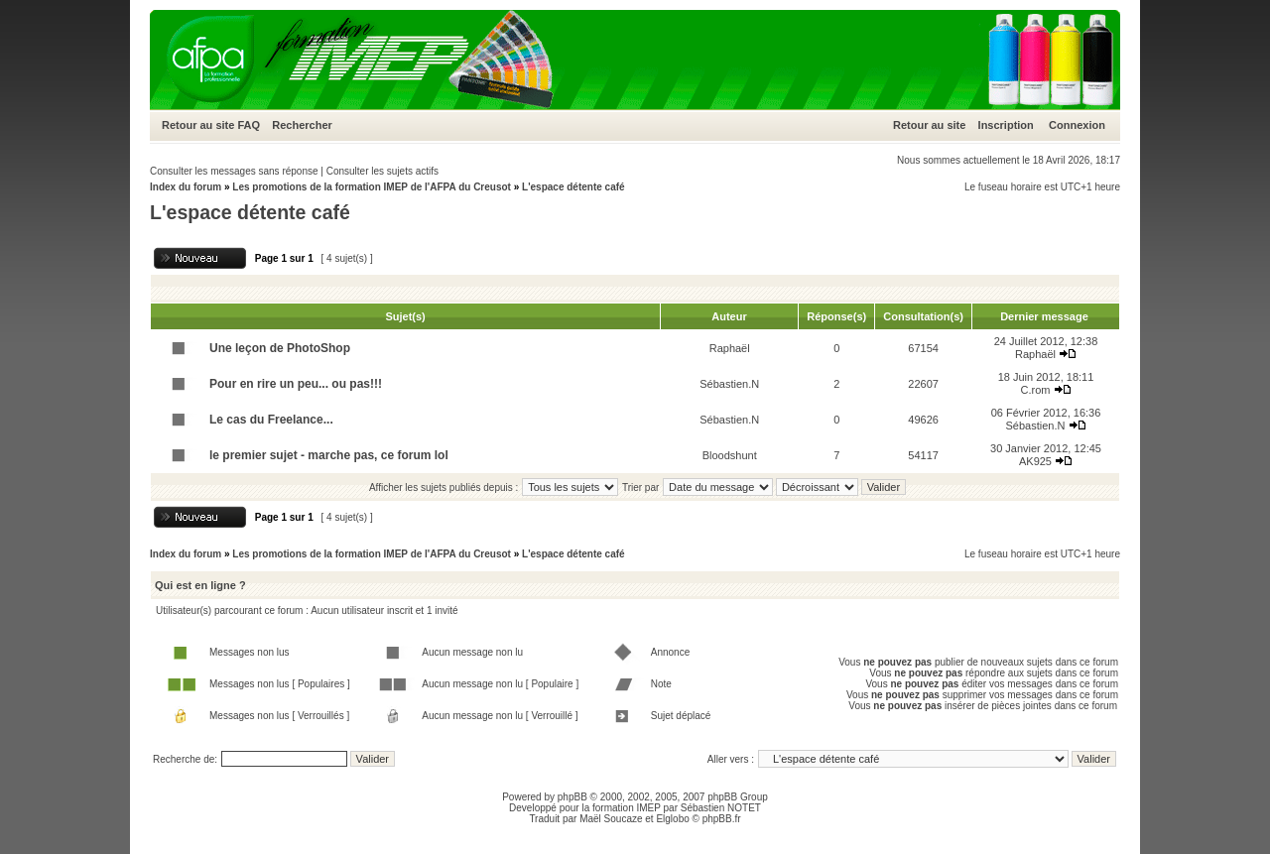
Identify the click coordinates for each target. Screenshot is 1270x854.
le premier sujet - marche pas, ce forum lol (328, 455)
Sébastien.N (729, 384)
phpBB (572, 797)
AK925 (1035, 461)
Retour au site (198, 125)
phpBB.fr (721, 818)
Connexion (1077, 125)
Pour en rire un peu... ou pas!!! (295, 384)
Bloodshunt (729, 455)
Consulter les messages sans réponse (234, 171)
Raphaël (729, 348)
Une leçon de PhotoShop (279, 348)
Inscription (1006, 125)
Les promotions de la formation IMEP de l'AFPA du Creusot (371, 187)
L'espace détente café (573, 187)
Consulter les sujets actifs (382, 171)
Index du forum (185, 187)
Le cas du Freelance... (271, 420)
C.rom (1035, 390)
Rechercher (302, 125)
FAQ (248, 125)
